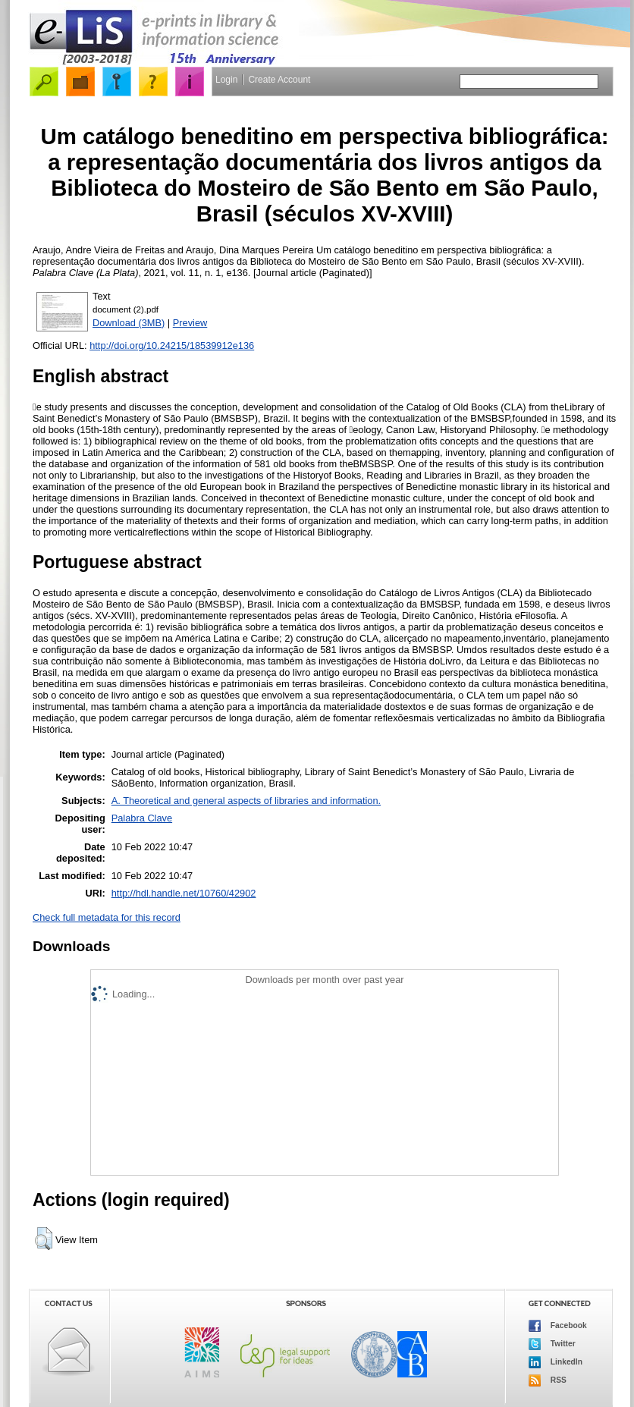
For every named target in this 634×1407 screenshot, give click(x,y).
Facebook (558, 1326)
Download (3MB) (129, 322)
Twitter (552, 1344)
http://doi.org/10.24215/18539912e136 (171, 345)
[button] (43, 1238)
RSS (548, 1380)
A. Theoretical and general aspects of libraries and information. (246, 800)
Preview (190, 322)
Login (226, 79)
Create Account (279, 79)
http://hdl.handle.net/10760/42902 (183, 893)
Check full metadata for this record (106, 917)
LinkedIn (555, 1362)
